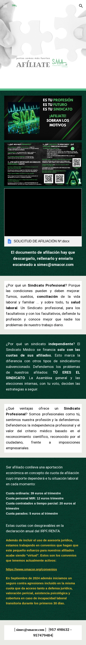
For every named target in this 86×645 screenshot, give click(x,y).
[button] (5, 6)
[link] (43, 217)
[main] (43, 259)
